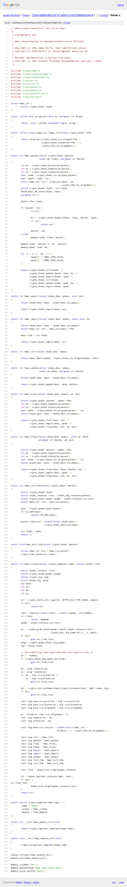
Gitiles (19, 882)
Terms (36, 882)
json (121, 882)
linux (26, 15)
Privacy (27, 882)
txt (114, 882)
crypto (103, 15)
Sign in (120, 4)
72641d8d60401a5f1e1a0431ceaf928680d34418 (62, 15)
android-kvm (11, 15)
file (66, 22)
